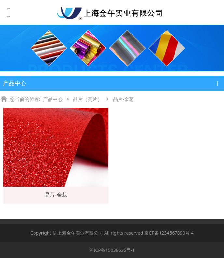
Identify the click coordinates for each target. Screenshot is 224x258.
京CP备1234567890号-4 (169, 233)
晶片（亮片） (87, 99)
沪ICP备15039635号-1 (112, 250)
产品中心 (53, 99)
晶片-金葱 (56, 194)
